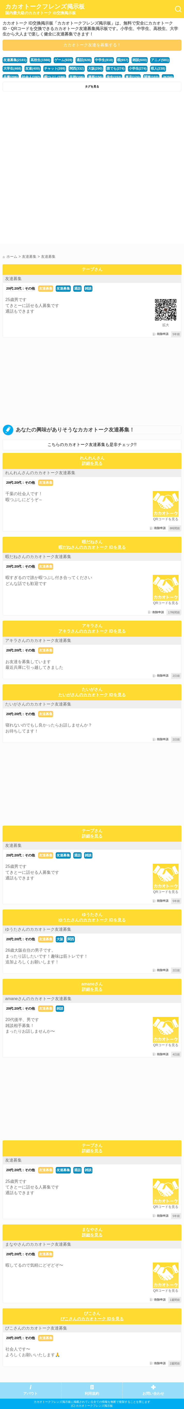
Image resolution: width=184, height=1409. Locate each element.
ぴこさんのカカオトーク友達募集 (36, 1328)
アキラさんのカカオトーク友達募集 (38, 640)
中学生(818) (104, 60)
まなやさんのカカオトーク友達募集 (38, 1244)
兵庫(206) (10, 77)
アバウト (30, 1394)
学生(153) (114, 77)
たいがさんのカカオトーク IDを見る (91, 695)
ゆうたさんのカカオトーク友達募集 (38, 929)
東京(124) (132, 77)
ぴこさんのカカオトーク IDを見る (91, 1319)
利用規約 (92, 1394)
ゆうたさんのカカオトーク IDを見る (91, 920)
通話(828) (83, 60)
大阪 (60, 939)
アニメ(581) (160, 60)
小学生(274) (138, 68)
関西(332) (76, 68)
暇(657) (122, 60)
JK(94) (168, 77)
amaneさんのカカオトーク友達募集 (38, 998)
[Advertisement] (92, 133)
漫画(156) (95, 77)
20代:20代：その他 (20, 288)
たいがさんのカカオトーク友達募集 (38, 704)
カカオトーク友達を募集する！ (92, 45)
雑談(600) (139, 60)
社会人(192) (31, 77)
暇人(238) (158, 68)
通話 (77, 288)
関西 (70, 939)
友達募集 (13, 278)
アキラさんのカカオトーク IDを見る (91, 631)
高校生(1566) (40, 60)
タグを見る (92, 86)
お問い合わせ (153, 1394)
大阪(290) (95, 68)
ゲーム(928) (63, 60)
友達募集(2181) (14, 60)
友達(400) (32, 68)
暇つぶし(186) (54, 77)
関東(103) (151, 77)
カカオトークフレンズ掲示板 (45, 9)
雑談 (88, 288)
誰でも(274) (115, 68)
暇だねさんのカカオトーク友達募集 (38, 556)
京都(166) (76, 77)
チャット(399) (54, 68)
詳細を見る (92, 463)
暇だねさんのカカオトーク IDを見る (91, 547)
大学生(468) (12, 68)
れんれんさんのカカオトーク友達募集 (40, 473)
